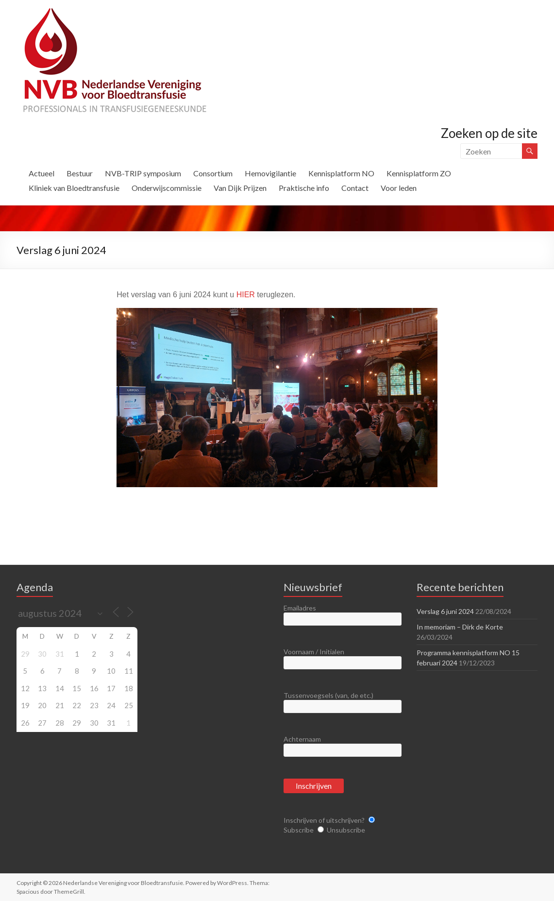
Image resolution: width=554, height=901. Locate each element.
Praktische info (304, 187)
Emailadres (300, 608)
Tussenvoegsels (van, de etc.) (328, 695)
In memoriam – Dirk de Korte (460, 627)
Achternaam (302, 739)
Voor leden (399, 187)
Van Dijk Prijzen (240, 187)
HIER (245, 294)
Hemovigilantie (270, 173)
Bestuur (80, 173)
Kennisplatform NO (341, 173)
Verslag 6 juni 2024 (445, 611)
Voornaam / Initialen (314, 651)
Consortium (213, 173)
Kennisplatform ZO (418, 173)
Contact (355, 187)
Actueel (41, 173)
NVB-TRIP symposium (143, 173)
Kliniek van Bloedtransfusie (74, 187)
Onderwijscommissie (166, 187)
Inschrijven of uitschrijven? (324, 820)
